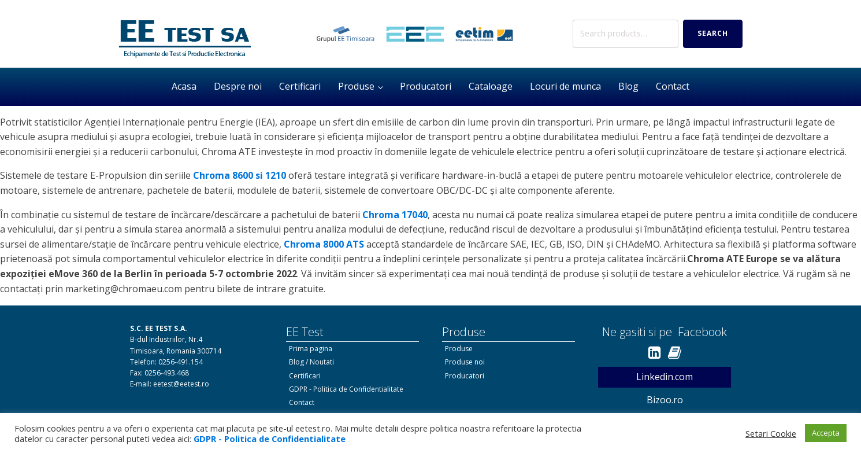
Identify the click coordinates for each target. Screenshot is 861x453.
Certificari (300, 86)
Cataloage (491, 86)
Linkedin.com (664, 376)
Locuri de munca (565, 86)
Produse (356, 86)
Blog (628, 86)
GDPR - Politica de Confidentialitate (346, 389)
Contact (672, 86)
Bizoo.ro (665, 399)
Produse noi (465, 362)
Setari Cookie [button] (770, 433)
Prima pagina (310, 348)
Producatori (425, 86)
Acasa (184, 86)
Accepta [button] (826, 433)
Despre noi (238, 86)
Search (712, 33)
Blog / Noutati (311, 362)
